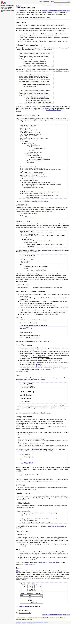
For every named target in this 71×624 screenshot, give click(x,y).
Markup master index (64, 10)
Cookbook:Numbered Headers (27, 413)
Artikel (44, 5)
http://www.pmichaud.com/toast (40, 357)
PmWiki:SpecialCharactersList (46, 562)
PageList (49, 211)
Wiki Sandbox (46, 17)
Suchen (52, 1)
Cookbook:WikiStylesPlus (40, 201)
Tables (18, 571)
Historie (55, 5)
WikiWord (38, 364)
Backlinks (67, 5)
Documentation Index (53, 10)
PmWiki (18, 6)
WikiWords (64, 351)
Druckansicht (61, 5)
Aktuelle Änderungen (43, 1)
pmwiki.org (40, 617)
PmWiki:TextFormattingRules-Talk (24, 619)
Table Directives (23, 606)
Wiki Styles (24, 341)
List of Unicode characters (56, 526)
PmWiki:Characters (29, 564)
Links (20, 371)
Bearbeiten (49, 5)
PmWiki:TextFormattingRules (50, 617)
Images (45, 10)
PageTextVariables (21, 211)
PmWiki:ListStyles (27, 201)
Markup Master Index (25, 613)
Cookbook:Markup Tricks (53, 110)
